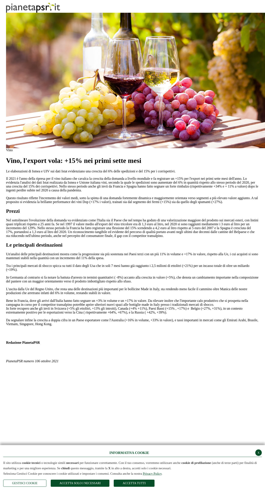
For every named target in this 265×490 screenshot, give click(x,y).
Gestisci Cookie (25, 483)
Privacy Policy (152, 473)
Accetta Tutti (134, 483)
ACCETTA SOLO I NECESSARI (80, 483)
